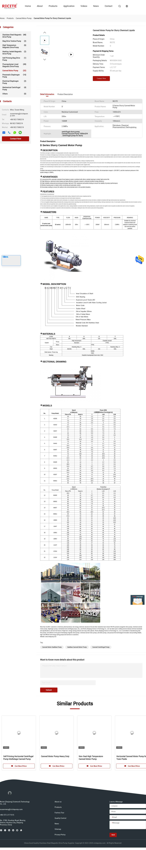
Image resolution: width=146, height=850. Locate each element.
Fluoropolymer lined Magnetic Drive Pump (14, 65)
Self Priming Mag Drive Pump (14, 59)
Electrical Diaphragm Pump (14, 82)
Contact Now (15, 139)
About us (58, 802)
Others (14, 94)
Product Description (65, 94)
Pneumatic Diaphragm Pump (14, 76)
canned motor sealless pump (52, 647)
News (96, 6)
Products (53, 6)
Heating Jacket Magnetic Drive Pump (14, 52)
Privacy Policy (60, 835)
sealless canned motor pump (77, 647)
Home (28, 6)
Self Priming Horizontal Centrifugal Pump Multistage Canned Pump (18, 757)
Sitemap (58, 829)
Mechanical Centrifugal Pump (14, 88)
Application (68, 6)
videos (84, 6)
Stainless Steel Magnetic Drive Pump (14, 36)
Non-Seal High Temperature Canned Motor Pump (91, 757)
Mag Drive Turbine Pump (14, 41)
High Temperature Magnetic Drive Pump (14, 46)
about (40, 6)
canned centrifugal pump (100, 647)
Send (113, 835)
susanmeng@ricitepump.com (11, 809)
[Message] (128, 825)
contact (108, 6)
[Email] (128, 817)
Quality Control (60, 818)
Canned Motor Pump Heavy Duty (55, 756)
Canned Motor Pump (14, 71)
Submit (49, 690)
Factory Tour (59, 813)
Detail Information (47, 94)
